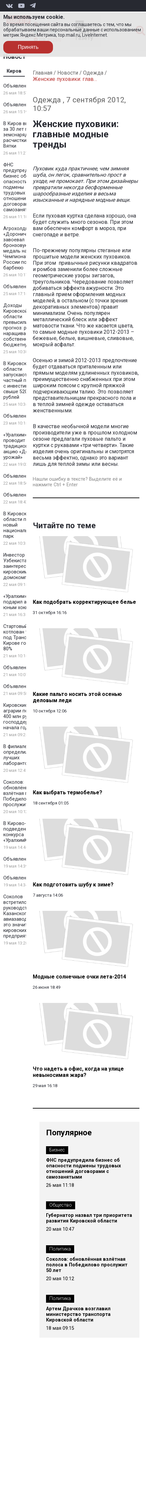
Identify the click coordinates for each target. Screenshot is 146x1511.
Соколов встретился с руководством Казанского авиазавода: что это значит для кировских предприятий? (21, 916)
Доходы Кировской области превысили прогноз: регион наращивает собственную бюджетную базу (23, 325)
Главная (42, 73)
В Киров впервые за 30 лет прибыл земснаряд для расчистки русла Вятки (22, 135)
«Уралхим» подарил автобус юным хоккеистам (23, 602)
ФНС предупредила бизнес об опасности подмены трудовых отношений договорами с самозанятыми (20, 187)
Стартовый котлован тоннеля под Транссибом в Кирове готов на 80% (24, 638)
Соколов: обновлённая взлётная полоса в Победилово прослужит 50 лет (24, 793)
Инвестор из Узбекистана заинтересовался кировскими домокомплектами (24, 566)
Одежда (93, 73)
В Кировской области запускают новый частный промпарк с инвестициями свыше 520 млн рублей (24, 380)
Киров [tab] (14, 71)
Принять (28, 47)
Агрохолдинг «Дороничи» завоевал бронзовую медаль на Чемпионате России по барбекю (18, 248)
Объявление (17, 86)
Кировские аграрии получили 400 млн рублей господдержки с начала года (23, 717)
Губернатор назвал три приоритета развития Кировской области (89, 1218)
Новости (67, 73)
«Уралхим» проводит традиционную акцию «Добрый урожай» (21, 446)
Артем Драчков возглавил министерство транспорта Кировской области (78, 1314)
